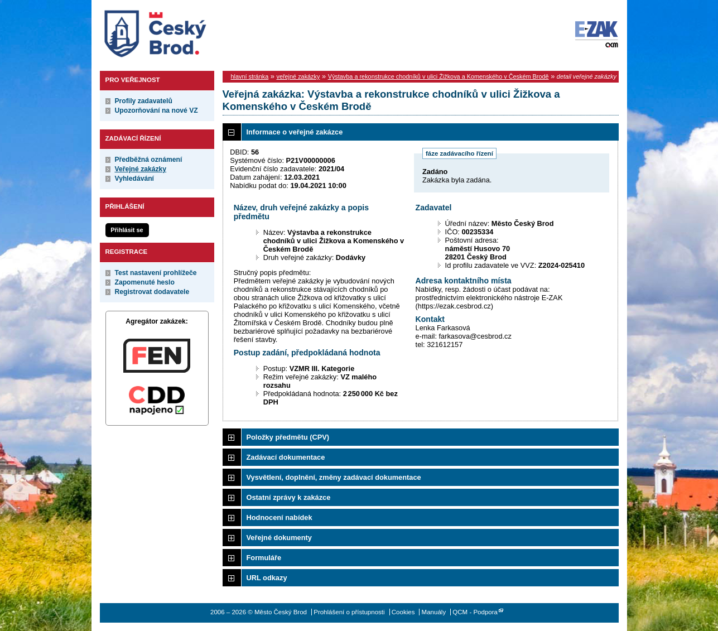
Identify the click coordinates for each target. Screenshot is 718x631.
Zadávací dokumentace (286, 457)
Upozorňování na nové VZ (156, 110)
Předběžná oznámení (148, 159)
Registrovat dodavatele (152, 292)
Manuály (434, 612)
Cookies (403, 612)
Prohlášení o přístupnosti (349, 612)
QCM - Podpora (475, 612)
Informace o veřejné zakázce (295, 132)
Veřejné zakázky (141, 169)
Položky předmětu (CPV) (288, 437)
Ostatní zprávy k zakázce (289, 497)
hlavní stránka (250, 76)
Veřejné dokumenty (279, 537)
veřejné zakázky (298, 76)
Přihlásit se (126, 230)
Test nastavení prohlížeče (156, 273)
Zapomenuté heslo (145, 282)
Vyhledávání (135, 178)
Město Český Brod (190, 31)
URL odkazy (267, 578)
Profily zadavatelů (143, 101)
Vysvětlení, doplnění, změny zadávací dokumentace (334, 477)
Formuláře (264, 557)
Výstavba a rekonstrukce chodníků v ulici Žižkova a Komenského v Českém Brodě (438, 76)
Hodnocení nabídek (279, 517)
